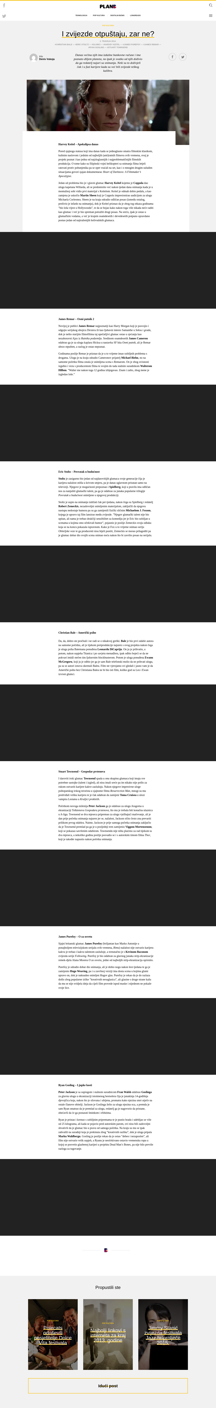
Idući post (108, 1395)
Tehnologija (81, 15)
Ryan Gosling (96, 56)
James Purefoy (132, 53)
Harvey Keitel (112, 53)
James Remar (152, 53)
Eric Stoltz (82, 53)
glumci (96, 53)
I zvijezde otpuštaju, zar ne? (108, 38)
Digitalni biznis (117, 15)
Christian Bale (64, 53)
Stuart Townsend (118, 56)
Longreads (135, 15)
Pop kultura (99, 15)
